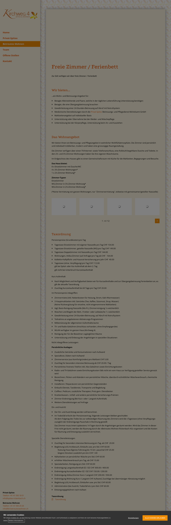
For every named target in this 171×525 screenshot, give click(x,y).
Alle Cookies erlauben (155, 518)
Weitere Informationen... (16, 520)
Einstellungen (133, 518)
